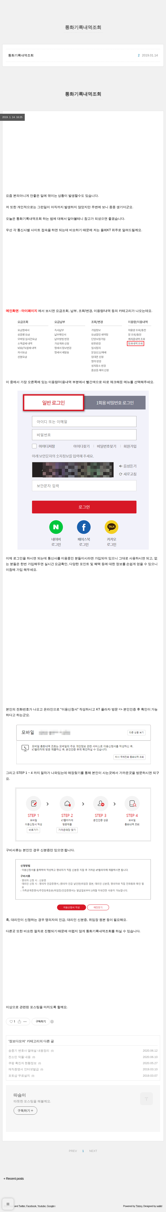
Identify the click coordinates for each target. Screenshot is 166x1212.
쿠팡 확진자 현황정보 (22, 1063)
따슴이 (20, 1095)
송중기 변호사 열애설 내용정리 (28, 1050)
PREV (73, 1151)
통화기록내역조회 (21, 55)
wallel (159, 1206)
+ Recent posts (13, 1178)
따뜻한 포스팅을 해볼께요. (32, 1101)
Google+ (51, 1206)
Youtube (41, 1206)
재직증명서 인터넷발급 (23, 1069)
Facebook (31, 1206)
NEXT (93, 1151)
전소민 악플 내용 (19, 1057)
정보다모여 (17, 1041)
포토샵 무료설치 (19, 1075)
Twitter (22, 1206)
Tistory (139, 1206)
